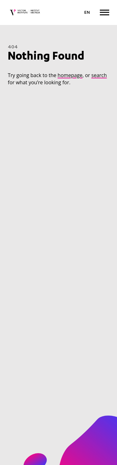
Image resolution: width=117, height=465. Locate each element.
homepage (70, 75)
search (99, 75)
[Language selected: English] (87, 12)
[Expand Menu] (104, 12)
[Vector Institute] (25, 12)
